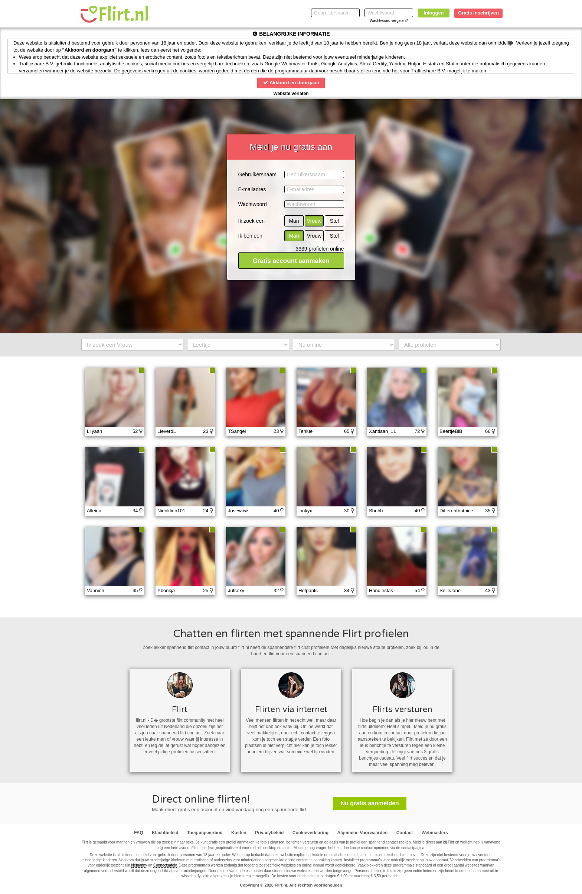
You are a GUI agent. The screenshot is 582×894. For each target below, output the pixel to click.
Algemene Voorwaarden (362, 832)
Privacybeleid (269, 832)
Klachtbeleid (165, 832)
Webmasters (435, 832)
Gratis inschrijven (478, 13)
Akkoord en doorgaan (291, 82)
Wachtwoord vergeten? (389, 21)
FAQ (138, 832)
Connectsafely (165, 865)
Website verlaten (290, 93)
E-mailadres (252, 189)
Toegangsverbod (205, 832)
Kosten (238, 832)
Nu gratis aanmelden (370, 803)
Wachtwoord (252, 204)
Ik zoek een (251, 221)
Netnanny (139, 865)
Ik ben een (250, 236)
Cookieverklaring (310, 832)
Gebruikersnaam (257, 174)
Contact (404, 832)
